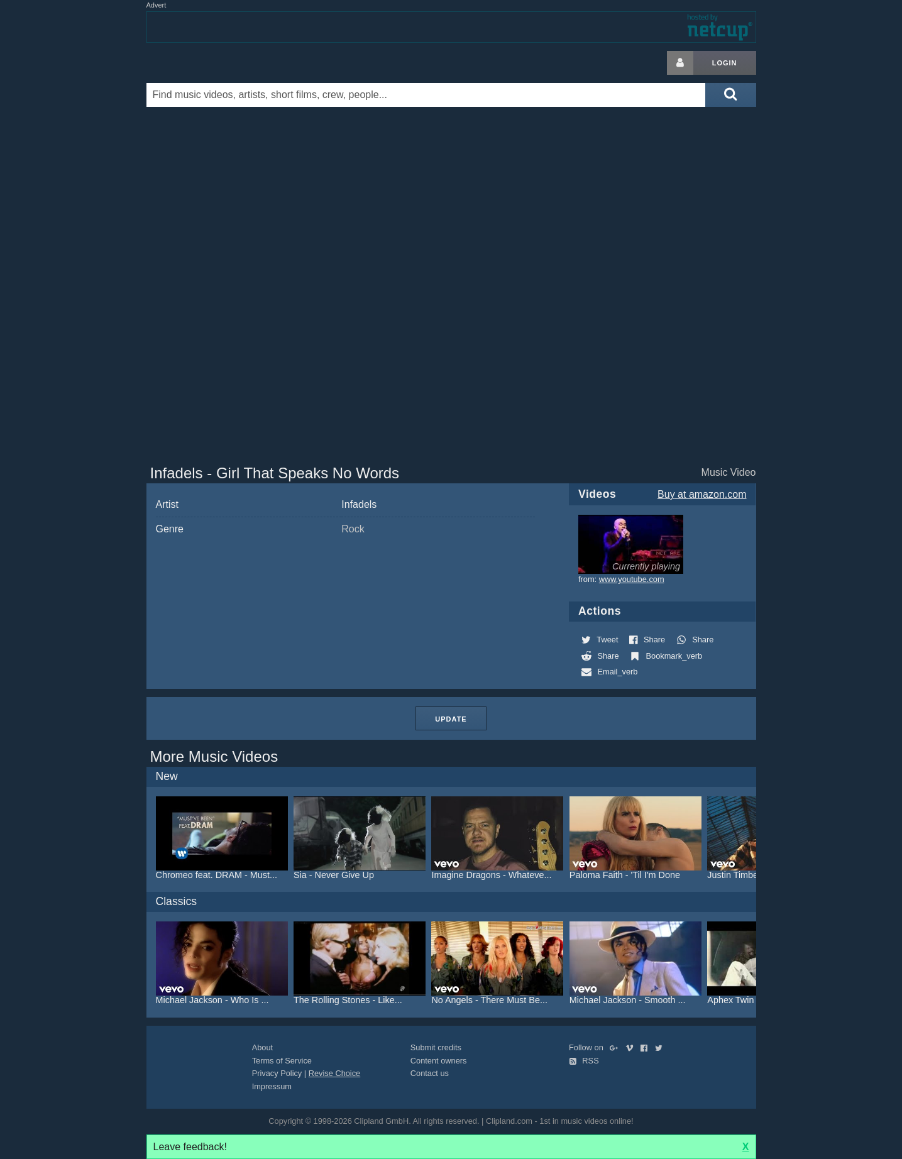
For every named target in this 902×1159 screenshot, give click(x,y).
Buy (701, 494)
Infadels (359, 504)
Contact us (429, 1073)
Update (450, 719)
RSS (584, 1060)
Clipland (212, 63)
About (262, 1047)
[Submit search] (730, 95)
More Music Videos (214, 756)
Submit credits (435, 1047)
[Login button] (680, 63)
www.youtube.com (631, 579)
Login (724, 63)
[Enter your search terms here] (426, 95)
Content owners (438, 1060)
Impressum (272, 1086)
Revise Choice (335, 1073)
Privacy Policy (277, 1073)
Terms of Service (282, 1060)
